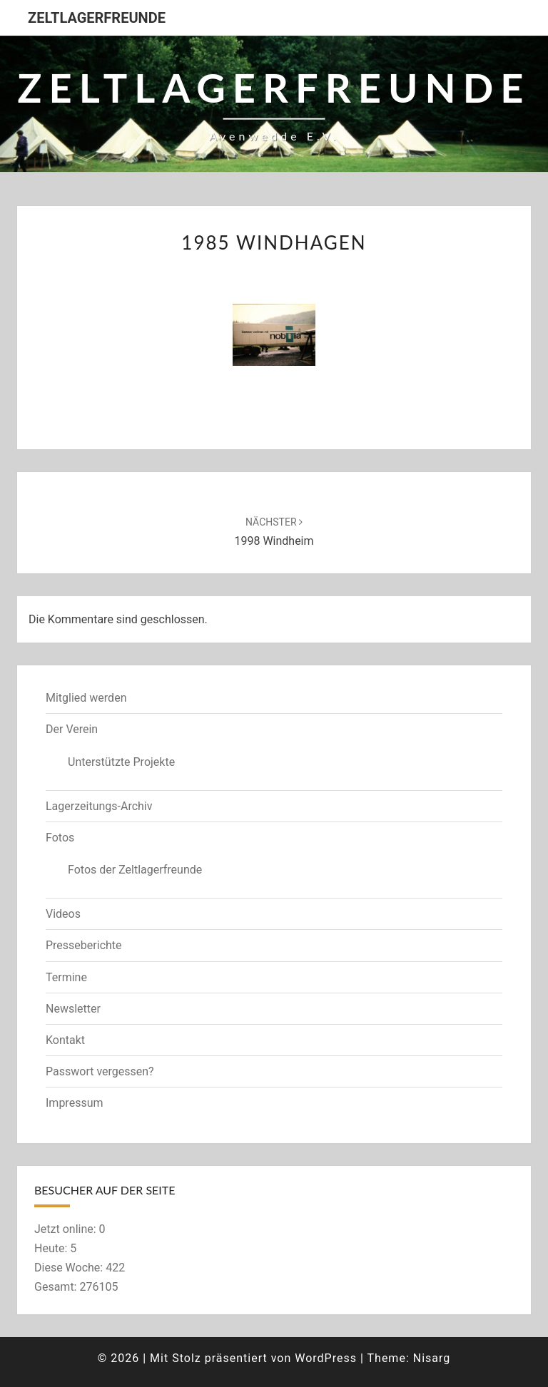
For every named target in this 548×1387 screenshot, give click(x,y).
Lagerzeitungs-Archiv (99, 806)
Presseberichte (84, 945)
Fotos (60, 837)
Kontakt (65, 1040)
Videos (63, 914)
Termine (66, 977)
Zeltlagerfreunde (97, 17)
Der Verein (72, 729)
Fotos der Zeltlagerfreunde (135, 869)
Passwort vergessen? (100, 1071)
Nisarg (432, 1358)
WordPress (326, 1358)
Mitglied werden (86, 698)
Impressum (74, 1103)
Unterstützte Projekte (121, 762)
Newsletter (73, 1008)
